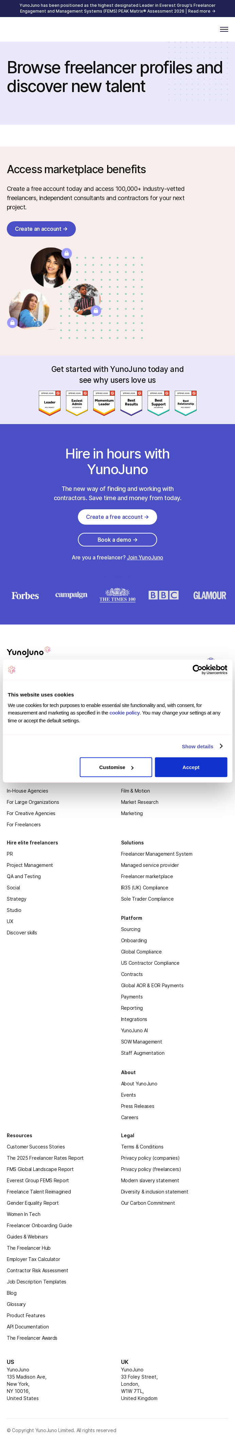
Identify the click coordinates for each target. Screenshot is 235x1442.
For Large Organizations (33, 802)
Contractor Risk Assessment (37, 1270)
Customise (116, 767)
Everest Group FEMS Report (38, 1180)
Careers (129, 1117)
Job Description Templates (36, 1282)
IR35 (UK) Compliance (144, 887)
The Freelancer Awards (32, 1338)
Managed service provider (150, 865)
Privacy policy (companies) (150, 1158)
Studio (14, 910)
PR (10, 854)
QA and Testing (24, 876)
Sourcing (130, 929)
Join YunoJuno (145, 557)
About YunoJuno (139, 1083)
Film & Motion (135, 791)
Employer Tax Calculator (33, 1259)
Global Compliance (141, 952)
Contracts (132, 974)
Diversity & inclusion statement (154, 1192)
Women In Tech (23, 1214)
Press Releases (137, 1106)
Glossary (16, 1304)
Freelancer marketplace (147, 876)
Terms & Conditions (142, 1147)
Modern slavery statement (150, 1180)
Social (13, 887)
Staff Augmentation (143, 1053)
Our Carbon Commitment (148, 1203)
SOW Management (141, 1042)
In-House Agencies (27, 791)
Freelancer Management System (156, 854)
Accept (191, 767)
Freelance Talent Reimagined (39, 1192)
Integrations (134, 1019)
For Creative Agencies (31, 813)
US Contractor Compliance (150, 963)
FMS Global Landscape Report (40, 1169)
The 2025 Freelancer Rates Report (45, 1158)
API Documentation (28, 1327)
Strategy (17, 899)
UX (10, 921)
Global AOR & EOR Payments (152, 985)
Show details (198, 746)
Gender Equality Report (33, 1203)
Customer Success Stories (36, 1147)
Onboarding (134, 940)
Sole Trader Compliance (147, 899)
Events (128, 1095)
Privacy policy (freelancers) (151, 1169)
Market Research (139, 802)
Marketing (132, 813)
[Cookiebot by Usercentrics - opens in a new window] (197, 670)
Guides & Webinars (27, 1237)
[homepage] (37, 651)
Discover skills (22, 932)
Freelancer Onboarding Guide (39, 1225)
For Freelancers (24, 824)
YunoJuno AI (134, 1030)
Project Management (30, 865)
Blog (12, 1293)
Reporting (132, 1008)
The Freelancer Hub (29, 1248)
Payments (132, 997)
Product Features (26, 1315)
